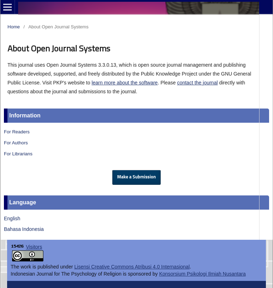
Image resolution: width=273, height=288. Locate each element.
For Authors (16, 142)
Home (13, 26)
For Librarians (18, 153)
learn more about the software (125, 82)
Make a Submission (136, 177)
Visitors (34, 247)
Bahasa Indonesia (24, 229)
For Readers (17, 131)
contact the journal (197, 82)
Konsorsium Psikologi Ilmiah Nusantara (202, 274)
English (12, 218)
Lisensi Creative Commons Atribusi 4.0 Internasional (132, 267)
